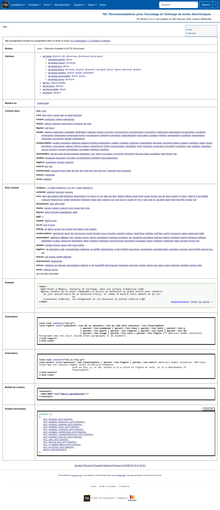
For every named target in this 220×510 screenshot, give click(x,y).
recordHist (170, 146)
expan (147, 196)
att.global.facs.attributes (61, 427)
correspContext (136, 132)
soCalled (160, 199)
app (46, 257)
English (78, 465)
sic (154, 199)
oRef (57, 203)
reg (138, 199)
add (49, 196)
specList (205, 249)
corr (101, 196)
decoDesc (157, 143)
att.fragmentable (50, 89)
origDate (149, 233)
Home (93, 486)
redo (136, 265)
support (62, 149)
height (89, 233)
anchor (57, 229)
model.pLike (43, 103)
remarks (61, 162)
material (121, 233)
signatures (206, 146)
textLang (77, 115)
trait (175, 153)
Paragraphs (78, 40)
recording (71, 158)
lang (52, 203)
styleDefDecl (78, 138)
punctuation (142, 135)
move (70, 208)
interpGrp (60, 187)
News (103, 4)
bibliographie (180, 301)
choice (93, 196)
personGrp (130, 153)
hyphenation (47, 135)
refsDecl (163, 135)
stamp (185, 233)
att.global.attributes (57, 419)
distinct (121, 196)
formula (54, 212)
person (120, 153)
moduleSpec (146, 249)
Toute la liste (200, 301)
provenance (159, 146)
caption (55, 208)
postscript (126, 170)
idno (54, 220)
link (74, 229)
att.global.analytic (56, 59)
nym (93, 153)
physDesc (147, 146)
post (44, 111)
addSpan (49, 265)
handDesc (194, 143)
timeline (92, 229)
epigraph (112, 170)
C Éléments (191, 33)
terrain (169, 153)
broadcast (50, 158)
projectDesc (115, 135)
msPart (106, 146)
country (85, 237)
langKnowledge (71, 153)
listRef (125, 249)
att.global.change (56, 63)
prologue (78, 123)
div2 (82, 170)
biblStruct (68, 196)
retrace (149, 265)
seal (189, 146)
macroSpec (134, 249)
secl (155, 265)
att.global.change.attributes (62, 424)
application (58, 132)
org (115, 153)
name (93, 199)
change (100, 132)
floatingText (56, 261)
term (173, 199)
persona (140, 153)
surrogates (84, 149)
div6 (100, 170)
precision (60, 192)
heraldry (97, 233)
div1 (77, 170)
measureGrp (57, 199)
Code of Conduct (107, 486)
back (63, 170)
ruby (145, 199)
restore (142, 265)
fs (48, 225)
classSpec (54, 249)
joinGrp (69, 229)
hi (180, 196)
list (199, 196)
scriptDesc (181, 146)
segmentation (198, 135)
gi (115, 249)
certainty (51, 192)
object (99, 153)
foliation (184, 143)
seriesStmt (46, 138)
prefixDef (104, 135)
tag (211, 249)
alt (46, 229)
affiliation (64, 237)
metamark (50, 175)
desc (114, 196)
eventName (102, 237)
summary (53, 149)
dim (72, 233)
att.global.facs (55, 66)
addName (55, 237)
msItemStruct (96, 146)
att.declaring (49, 86)
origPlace (158, 233)
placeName (129, 240)
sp (65, 115)
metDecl (47, 179)
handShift (99, 265)
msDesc (69, 146)
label (190, 196)
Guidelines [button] (17, 4)
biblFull (48, 220)
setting (59, 119)
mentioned (75, 199)
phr (73, 187)
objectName (77, 240)
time (178, 199)
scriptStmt (95, 158)
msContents (59, 146)
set (84, 123)
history (202, 143)
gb (163, 196)
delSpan (84, 265)
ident (119, 249)
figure (51, 128)
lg (197, 196)
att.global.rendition (57, 73)
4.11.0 (80, 475)
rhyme (55, 269)
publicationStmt (128, 135)
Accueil (189, 30)
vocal (74, 245)
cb (88, 196)
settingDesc (69, 119)
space (161, 265)
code (62, 249)
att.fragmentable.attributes (61, 444)
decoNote (168, 143)
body (68, 170)
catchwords (58, 233)
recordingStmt (83, 158)
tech (82, 208)
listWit (59, 257)
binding (94, 143)
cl (49, 187)
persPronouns (117, 240)
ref (135, 199)
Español (98, 465)
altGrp (51, 229)
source (44, 149)
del (110, 196)
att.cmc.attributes (55, 439)
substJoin (175, 265)
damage (62, 265)
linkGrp (80, 229)
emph (141, 196)
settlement (168, 240)
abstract (49, 132)
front (119, 170)
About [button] (91, 4)
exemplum (51, 162)
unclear (188, 199)
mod (131, 265)
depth (67, 233)
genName (123, 237)
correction (109, 132)
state (163, 153)
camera (48, 208)
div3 (86, 170)
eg (91, 249)
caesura (47, 269)
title (182, 199)
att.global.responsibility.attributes (68, 434)
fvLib (52, 225)
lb (194, 196)
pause (64, 245)
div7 (105, 170)
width (201, 233)
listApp (52, 257)
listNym (166, 237)
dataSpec (85, 249)
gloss (168, 196)
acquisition (65, 143)
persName (104, 240)
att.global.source (56, 79)
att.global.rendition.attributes (64, 432)
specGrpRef (194, 249)
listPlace (202, 237)
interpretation (60, 135)
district (93, 237)
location (56, 240)
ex (90, 265)
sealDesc (196, 146)
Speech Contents (98, 40)
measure (45, 199)
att (47, 249)
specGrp (69, 162)
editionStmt (162, 132)
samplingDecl (174, 135)
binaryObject (80, 196)
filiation (176, 143)
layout (209, 143)
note (49, 115)
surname (184, 240)
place (146, 153)
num (113, 199)
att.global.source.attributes (62, 437)
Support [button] (78, 4)
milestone (85, 199)
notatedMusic (65, 212)
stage (70, 115)
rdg (50, 166)
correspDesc (150, 132)
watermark (193, 233)
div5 (96, 170)
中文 (142, 465)
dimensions (80, 233)
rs (142, 199)
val (42, 252)
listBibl (205, 196)
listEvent (158, 237)
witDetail (67, 257)
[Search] (178, 5)
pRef (62, 203)
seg (86, 229)
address (55, 196)
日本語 (126, 465)
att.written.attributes (58, 447)
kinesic (56, 245)
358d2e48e (121, 475)
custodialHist (146, 143)
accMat (56, 143)
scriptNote (186, 135)
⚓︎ (212, 301)
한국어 (135, 465)
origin (139, 146)
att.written (47, 92)
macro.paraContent (73, 394)
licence (82, 135)
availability (69, 132)
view (89, 123)
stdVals (68, 138)
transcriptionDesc (109, 158)
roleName (158, 240)
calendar (91, 132)
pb (121, 199)
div (73, 170)
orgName (93, 240)
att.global (47, 56)
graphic (174, 196)
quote (56, 115)
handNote (201, 132)
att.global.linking (56, 69)
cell (46, 128)
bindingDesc (104, 143)
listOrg (184, 237)
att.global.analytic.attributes (64, 422)
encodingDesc (188, 132)
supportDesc (72, 149)
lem (46, 166)
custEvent (134, 143)
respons (69, 192)
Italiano (107, 465)
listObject (175, 237)
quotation (153, 135)
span (79, 187)
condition (124, 143)
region (150, 240)
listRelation (85, 153)
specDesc (174, 249)
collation (115, 143)
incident (49, 245)
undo (199, 265)
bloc (72, 237)
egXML (96, 249)
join (63, 229)
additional (76, 143)
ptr (124, 199)
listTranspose (111, 265)
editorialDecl (175, 132)
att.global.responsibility (59, 76)
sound (77, 208)
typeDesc (94, 149)
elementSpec (107, 249)
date (106, 196)
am (56, 265)
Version (75, 475)
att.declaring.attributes (59, 442)
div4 (91, 170)
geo (130, 237)
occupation (107, 153)
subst (167, 265)
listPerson (192, 237)
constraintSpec (72, 249)
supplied (184, 265)
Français (117, 465)
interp (53, 187)
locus (104, 233)
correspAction (121, 132)
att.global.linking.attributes (63, 429)
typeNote (104, 149)
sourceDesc (58, 138)
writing (81, 245)
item (44, 115)
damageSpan (73, 265)
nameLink (66, 240)
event (60, 153)
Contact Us (123, 486)
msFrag (77, 146)
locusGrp (111, 233)
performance (67, 123)
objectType (139, 233)
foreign (154, 196)
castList (48, 123)
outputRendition (161, 249)
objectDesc (130, 146)
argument (55, 170)
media (66, 199)
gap (160, 196)
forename (113, 237)
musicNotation (118, 146)
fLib (45, 225)
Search (206, 4)
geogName (148, 237)
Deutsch (88, 465)
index (184, 196)
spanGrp (86, 187)
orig (117, 199)
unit (195, 199)
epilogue (56, 123)
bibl (61, 196)
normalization (92, 135)
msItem (85, 146)
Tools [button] (46, 4)
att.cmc (46, 82)
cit (98, 196)
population (155, 153)
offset (86, 240)
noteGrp (106, 199)
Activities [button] (33, 4)
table (75, 212)
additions (85, 143)
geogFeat (137, 237)
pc (70, 187)
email (135, 196)
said (62, 115)
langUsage (72, 135)
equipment (61, 158)
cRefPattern (81, 132)
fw (93, 265)
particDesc (50, 119)
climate (53, 153)
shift (69, 245)
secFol (167, 233)
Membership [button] (61, 4)
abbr (44, 196)
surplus (192, 265)
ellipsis (128, 196)
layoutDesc (46, 146)
